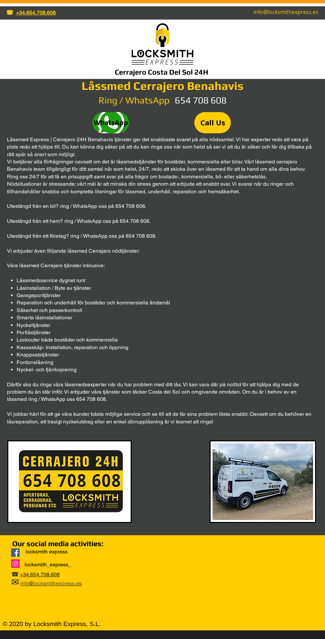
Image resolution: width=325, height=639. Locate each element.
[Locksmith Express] (15, 552)
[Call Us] (212, 122)
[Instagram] (15, 563)
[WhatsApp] (111, 122)
